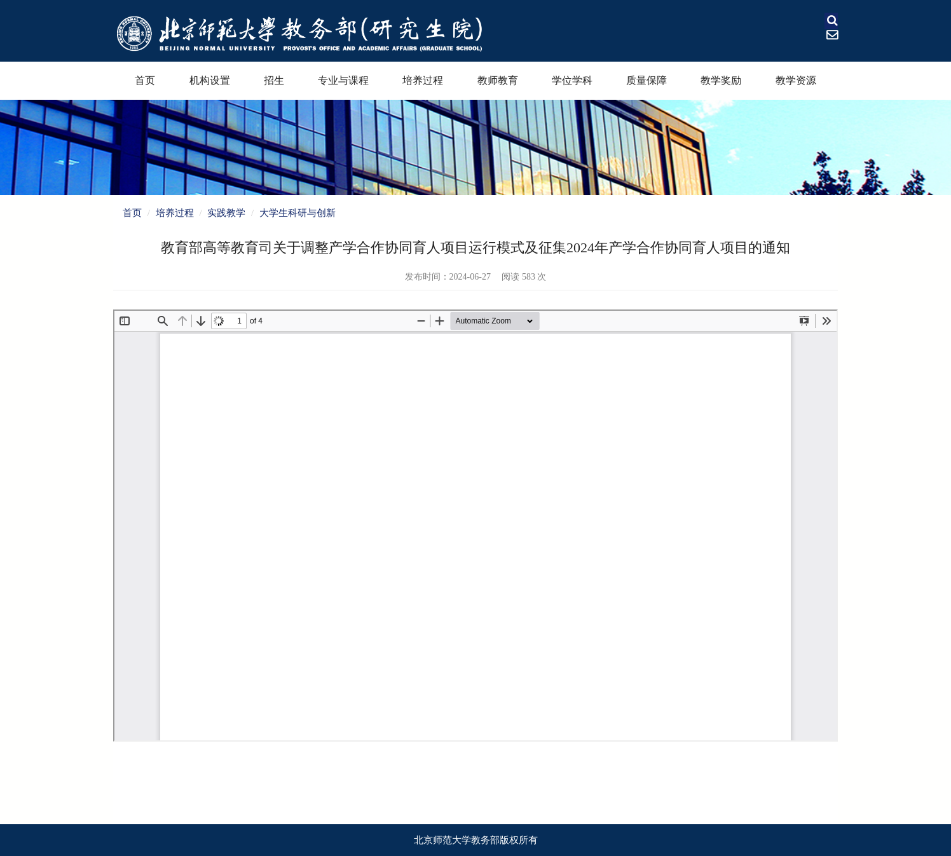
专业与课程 (343, 80)
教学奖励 (721, 80)
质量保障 (646, 80)
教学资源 (796, 80)
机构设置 (209, 80)
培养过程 (422, 80)
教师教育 (497, 80)
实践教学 (226, 213)
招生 (274, 80)
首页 (145, 80)
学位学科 (572, 80)
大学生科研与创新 (297, 213)
